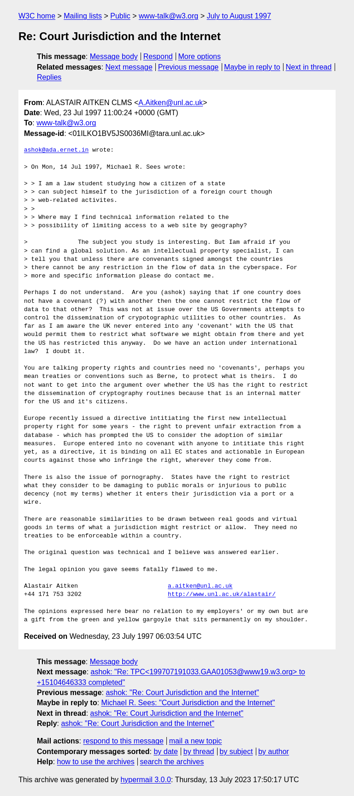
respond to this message (123, 741)
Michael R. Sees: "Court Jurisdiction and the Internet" (188, 703)
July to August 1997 (238, 16)
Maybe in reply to (252, 67)
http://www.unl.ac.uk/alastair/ (222, 594)
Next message (129, 67)
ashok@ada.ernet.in (56, 150)
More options (199, 56)
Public (120, 16)
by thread (198, 751)
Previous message (188, 67)
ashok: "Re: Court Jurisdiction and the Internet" (182, 692)
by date (165, 751)
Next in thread (309, 67)
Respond (158, 56)
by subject (236, 751)
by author (273, 751)
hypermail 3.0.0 (145, 780)
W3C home (36, 16)
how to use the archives (96, 762)
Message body (114, 56)
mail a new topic (195, 741)
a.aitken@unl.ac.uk (200, 586)
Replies (49, 77)
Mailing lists (83, 16)
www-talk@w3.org (168, 16)
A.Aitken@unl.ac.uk (170, 102)
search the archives (172, 762)
